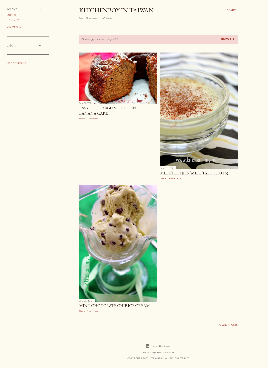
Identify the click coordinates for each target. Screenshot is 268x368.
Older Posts (228, 324)
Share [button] (82, 118)
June (14, 20)
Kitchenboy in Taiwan (116, 10)
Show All (227, 39)
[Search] (232, 10)
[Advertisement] (118, 152)
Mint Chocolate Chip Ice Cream (114, 305)
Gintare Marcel (167, 352)
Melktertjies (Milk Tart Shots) (194, 173)
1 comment (93, 118)
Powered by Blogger (158, 346)
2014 (12, 15)
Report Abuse (16, 63)
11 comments (174, 178)
